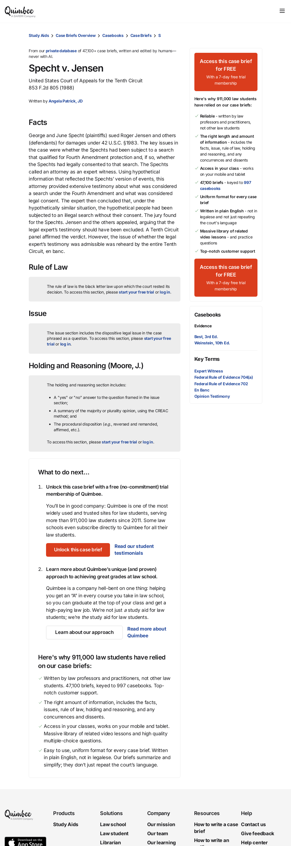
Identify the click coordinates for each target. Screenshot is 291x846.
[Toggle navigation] (282, 11)
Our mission (161, 824)
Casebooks (112, 35)
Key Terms (207, 359)
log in (165, 292)
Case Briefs (141, 35)
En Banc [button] (201, 390)
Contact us (253, 824)
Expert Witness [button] (208, 370)
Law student (114, 833)
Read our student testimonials (136, 549)
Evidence (203, 325)
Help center (254, 842)
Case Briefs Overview (75, 35)
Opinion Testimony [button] (212, 396)
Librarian (110, 842)
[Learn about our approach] (84, 632)
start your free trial (136, 292)
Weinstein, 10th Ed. (212, 342)
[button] (256, 35)
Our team (158, 833)
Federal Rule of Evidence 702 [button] (221, 383)
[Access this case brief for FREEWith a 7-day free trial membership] (225, 72)
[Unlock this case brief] (79, 550)
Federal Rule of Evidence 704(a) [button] (223, 377)
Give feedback (257, 833)
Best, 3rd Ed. (206, 336)
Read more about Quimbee (146, 632)
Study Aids (39, 35)
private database (61, 50)
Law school (113, 824)
